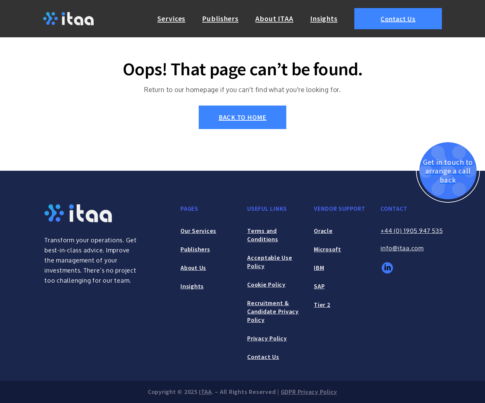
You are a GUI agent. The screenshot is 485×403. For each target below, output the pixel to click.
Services (171, 18)
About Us (193, 268)
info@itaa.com (402, 248)
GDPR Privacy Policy (309, 392)
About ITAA (274, 18)
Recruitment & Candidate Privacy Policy (273, 311)
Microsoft (327, 249)
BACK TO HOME (242, 117)
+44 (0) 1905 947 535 (412, 230)
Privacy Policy (267, 338)
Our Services (198, 231)
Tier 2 (322, 305)
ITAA (205, 392)
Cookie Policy (266, 284)
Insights (323, 18)
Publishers (220, 18)
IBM (319, 268)
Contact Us (398, 18)
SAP (319, 286)
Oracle (323, 231)
